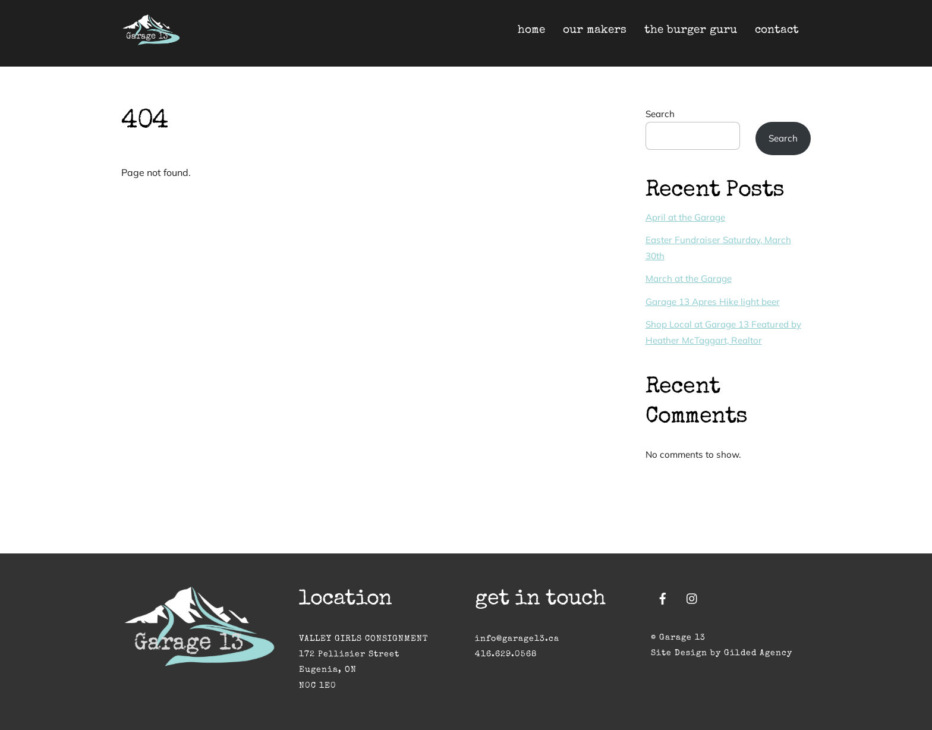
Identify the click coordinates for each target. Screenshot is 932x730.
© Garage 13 (678, 638)
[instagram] (692, 597)
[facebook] (663, 597)
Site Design (679, 653)
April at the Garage (685, 217)
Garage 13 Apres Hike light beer (713, 301)
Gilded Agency (758, 653)
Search (660, 113)
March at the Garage (689, 278)
